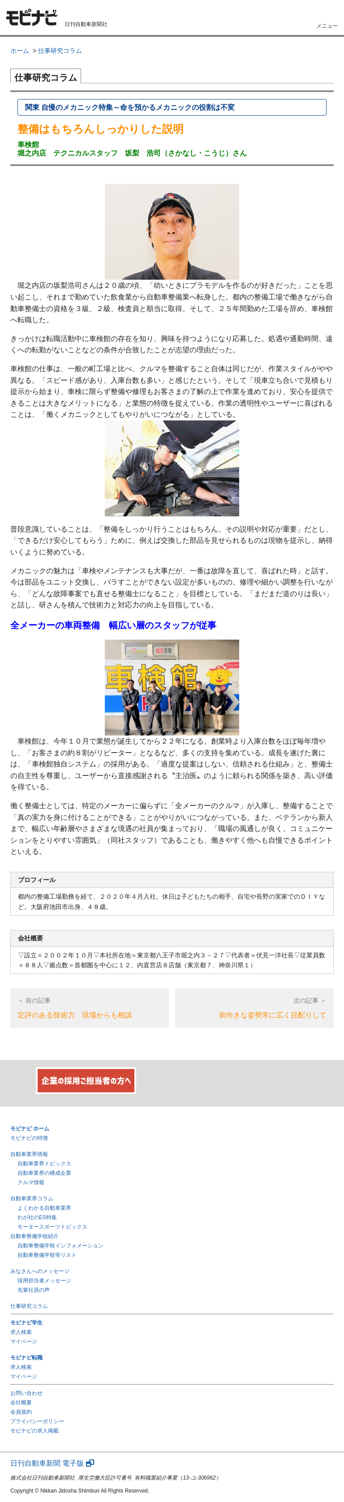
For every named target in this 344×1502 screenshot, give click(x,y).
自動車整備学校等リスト (47, 1255)
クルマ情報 (30, 1182)
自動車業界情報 (29, 1154)
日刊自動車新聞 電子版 (52, 1463)
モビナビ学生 (26, 1323)
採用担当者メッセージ (44, 1280)
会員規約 (21, 1412)
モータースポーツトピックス (52, 1227)
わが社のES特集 (37, 1217)
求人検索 (21, 1332)
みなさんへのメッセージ (39, 1271)
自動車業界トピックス (44, 1163)
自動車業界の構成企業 (44, 1173)
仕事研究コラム (29, 1306)
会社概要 (21, 1402)
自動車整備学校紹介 (34, 1236)
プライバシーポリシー (37, 1421)
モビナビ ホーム (29, 1128)
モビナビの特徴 (29, 1138)
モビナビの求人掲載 (34, 1431)
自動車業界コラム (31, 1198)
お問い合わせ (26, 1393)
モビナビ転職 (26, 1358)
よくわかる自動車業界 (44, 1208)
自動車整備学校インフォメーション (60, 1245)
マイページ (23, 1341)
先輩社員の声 (33, 1290)
